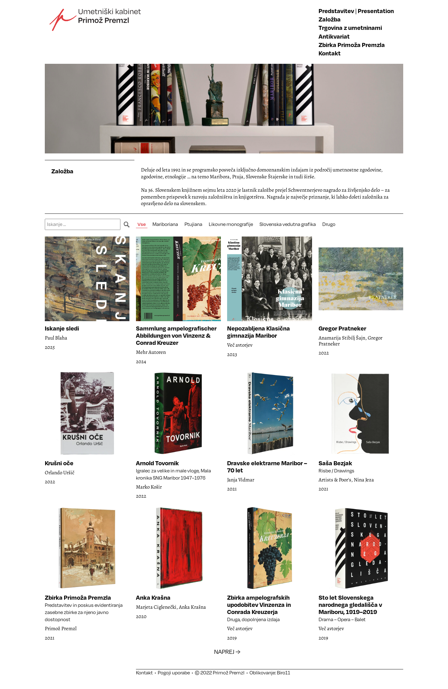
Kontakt (330, 53)
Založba (330, 19)
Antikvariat (334, 36)
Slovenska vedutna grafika (287, 224)
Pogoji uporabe (174, 672)
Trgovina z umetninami (350, 27)
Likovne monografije (231, 224)
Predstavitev (336, 11)
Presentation (376, 11)
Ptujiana (193, 224)
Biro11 (283, 672)
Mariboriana (165, 224)
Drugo (328, 224)
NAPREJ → (227, 651)
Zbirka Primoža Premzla (352, 44)
